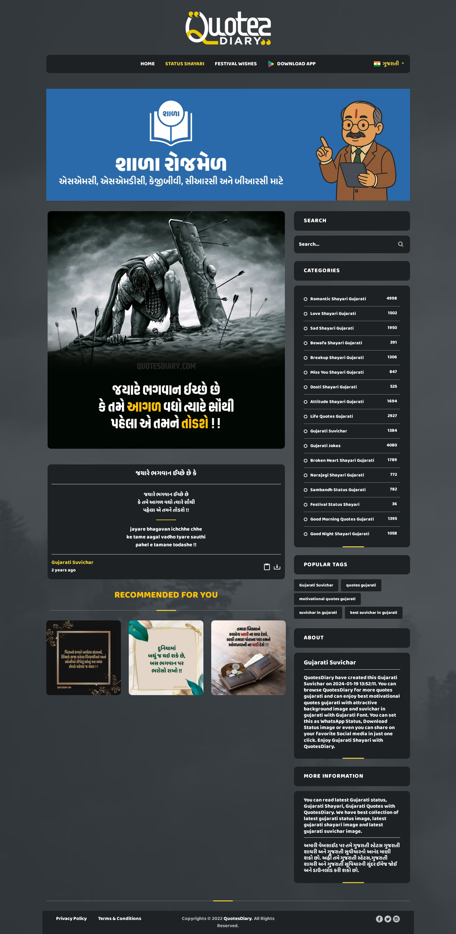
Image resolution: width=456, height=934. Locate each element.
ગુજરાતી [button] (387, 64)
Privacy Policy (71, 919)
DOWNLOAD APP (291, 64)
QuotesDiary (238, 919)
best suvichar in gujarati (373, 612)
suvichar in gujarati (318, 612)
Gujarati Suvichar (72, 562)
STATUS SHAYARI (184, 64)
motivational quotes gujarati (327, 599)
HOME (147, 64)
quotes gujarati (361, 585)
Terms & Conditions (119, 919)
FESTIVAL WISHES (236, 64)
